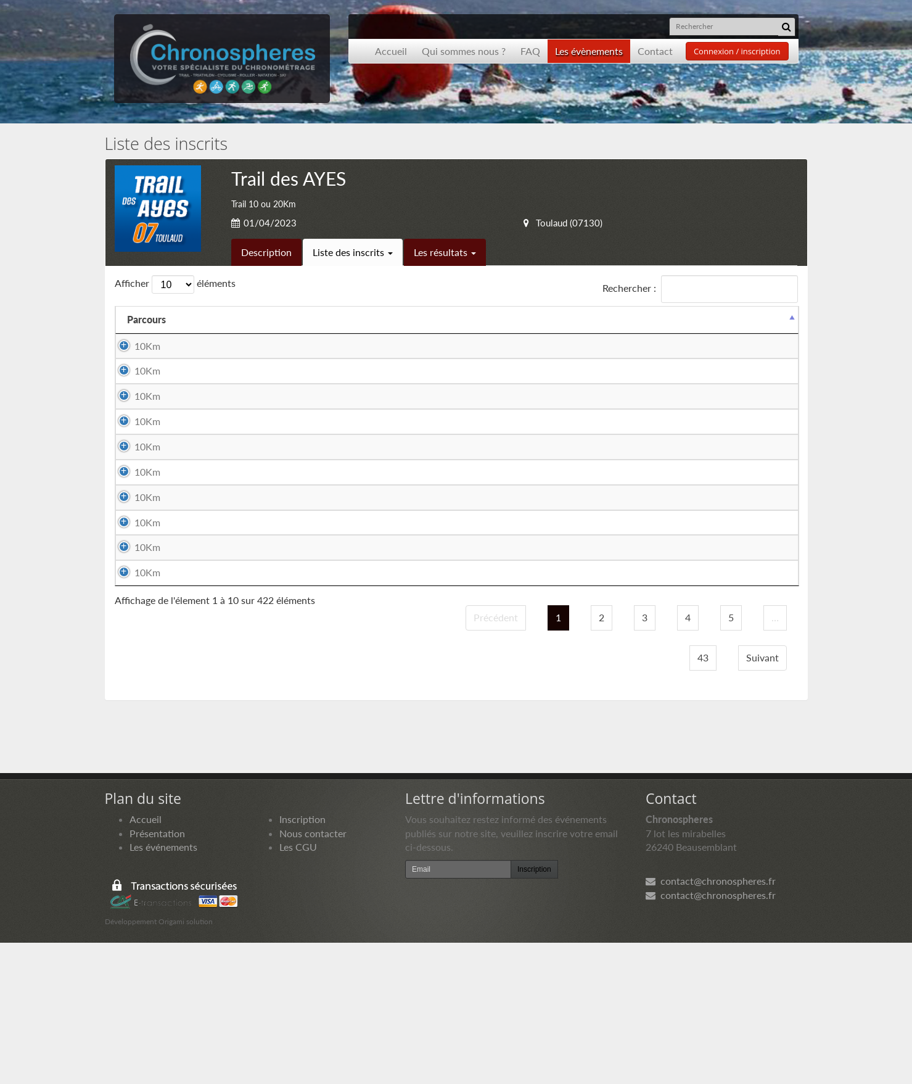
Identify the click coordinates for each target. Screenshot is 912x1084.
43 (703, 798)
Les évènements (589, 51)
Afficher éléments (175, 284)
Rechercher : (700, 289)
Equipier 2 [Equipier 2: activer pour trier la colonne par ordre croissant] (404, 319)
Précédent (496, 758)
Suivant (762, 798)
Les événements (163, 988)
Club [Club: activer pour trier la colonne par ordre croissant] (465, 319)
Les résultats (445, 252)
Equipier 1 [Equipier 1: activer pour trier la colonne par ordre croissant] (216, 319)
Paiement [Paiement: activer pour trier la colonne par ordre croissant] (710, 319)
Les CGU (298, 988)
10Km (135, 346)
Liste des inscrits (353, 252)
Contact (655, 51)
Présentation (157, 974)
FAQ (530, 51)
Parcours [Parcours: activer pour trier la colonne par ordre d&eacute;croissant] (146, 319)
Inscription (302, 960)
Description (266, 252)
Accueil (391, 51)
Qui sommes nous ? (464, 51)
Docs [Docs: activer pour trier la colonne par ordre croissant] (772, 319)
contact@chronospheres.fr (711, 1022)
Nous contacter (313, 974)
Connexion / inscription (737, 51)
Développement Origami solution (159, 1062)
